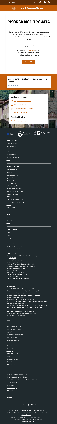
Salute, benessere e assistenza (15, 199)
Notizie (8, 217)
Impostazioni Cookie (12, 354)
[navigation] (3, 8)
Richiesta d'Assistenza (13, 340)
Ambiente (9, 172)
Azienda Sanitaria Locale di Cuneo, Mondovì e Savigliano (22, 380)
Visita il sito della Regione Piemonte (17, 374)
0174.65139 (12, 258)
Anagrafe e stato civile (13, 175)
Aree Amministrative (12, 146)
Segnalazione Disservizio (13, 337)
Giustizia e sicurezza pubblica (15, 191)
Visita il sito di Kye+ (12, 388)
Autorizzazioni (10, 180)
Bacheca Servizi (11, 343)
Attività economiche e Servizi (15, 246)
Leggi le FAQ (10, 332)
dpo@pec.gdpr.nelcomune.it (17, 315)
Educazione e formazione (14, 189)
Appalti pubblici (11, 178)
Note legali (10, 351)
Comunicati (10, 220)
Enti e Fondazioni (11, 154)
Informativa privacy (12, 348)
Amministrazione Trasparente (15, 324)
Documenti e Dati (11, 152)
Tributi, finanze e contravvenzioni (16, 202)
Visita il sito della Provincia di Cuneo (17, 377)
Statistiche (10, 362)
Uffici (8, 149)
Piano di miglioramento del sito (15, 329)
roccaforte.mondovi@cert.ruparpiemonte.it (22, 264)
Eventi (8, 233)
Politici (8, 160)
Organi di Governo (12, 144)
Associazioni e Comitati (13, 249)
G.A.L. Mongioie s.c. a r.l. (13, 382)
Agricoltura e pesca (12, 170)
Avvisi (8, 223)
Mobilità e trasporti (12, 197)
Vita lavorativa (11, 208)
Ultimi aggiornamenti (12, 359)
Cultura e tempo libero (13, 186)
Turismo (9, 205)
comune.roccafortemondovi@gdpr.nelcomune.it (23, 313)
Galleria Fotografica (12, 241)
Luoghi (8, 235)
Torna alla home (28, 62)
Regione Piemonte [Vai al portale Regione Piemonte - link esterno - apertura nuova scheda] (11, 2)
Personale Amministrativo (14, 157)
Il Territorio (9, 238)
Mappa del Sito (11, 364)
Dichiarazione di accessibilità (14, 326)
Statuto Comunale (12, 345)
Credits (8, 356)
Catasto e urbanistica (12, 183)
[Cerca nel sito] (48, 8)
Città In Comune (26, 415)
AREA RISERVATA (27, 421)
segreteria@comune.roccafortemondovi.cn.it (22, 266)
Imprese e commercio (13, 194)
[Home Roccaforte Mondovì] (26, 8)
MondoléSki (10, 391)
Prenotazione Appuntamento (15, 335)
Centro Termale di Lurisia (13, 385)
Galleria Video (10, 243)
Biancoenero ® (17, 419)
